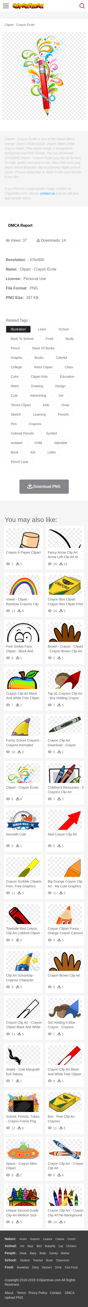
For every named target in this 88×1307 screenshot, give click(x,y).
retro (15, 386)
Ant (22, 1246)
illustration (18, 329)
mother (65, 1253)
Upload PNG (14, 1297)
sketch (16, 414)
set (60, 395)
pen (14, 424)
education (67, 376)
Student (25, 1260)
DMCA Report (20, 225)
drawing (37, 386)
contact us (47, 193)
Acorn (23, 1239)
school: (11, 1260)
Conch (71, 1239)
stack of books (43, 348)
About (9, 1293)
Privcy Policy (38, 1293)
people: (11, 1253)
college (16, 367)
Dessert (47, 1267)
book (14, 452)
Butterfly (50, 1246)
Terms (21, 1293)
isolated (16, 443)
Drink (58, 1267)
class (69, 367)
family (53, 1253)
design (60, 386)
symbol (51, 433)
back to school (22, 339)
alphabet (60, 443)
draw (65, 405)
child (38, 443)
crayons (35, 424)
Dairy (35, 1267)
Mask (23, 1253)
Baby (33, 1253)
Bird (39, 1246)
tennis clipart (21, 405)
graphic (16, 358)
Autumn (35, 1239)
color (15, 376)
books (39, 358)
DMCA (69, 1293)
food (49, 339)
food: (9, 1267)
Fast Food (71, 1267)
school (64, 329)
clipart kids (39, 376)
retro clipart (43, 367)
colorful (61, 358)
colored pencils (22, 433)
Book (49, 1260)
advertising (38, 395)
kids (46, 405)
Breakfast (23, 1267)
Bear (30, 1246)
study (69, 339)
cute (14, 395)
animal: (11, 1246)
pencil (15, 348)
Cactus (59, 1239)
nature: (10, 1239)
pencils (63, 414)
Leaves (47, 1239)
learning (39, 414)
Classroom (62, 1260)
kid (33, 452)
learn (42, 329)
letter (51, 452)
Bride (42, 1253)
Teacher (38, 1260)
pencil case (19, 462)
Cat (61, 1246)
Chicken (71, 1246)
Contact (55, 1293)
